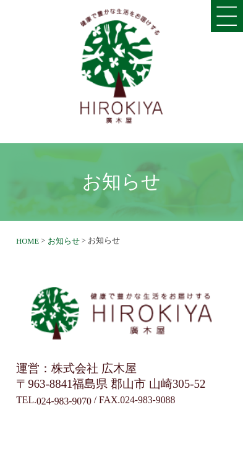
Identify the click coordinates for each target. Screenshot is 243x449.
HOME (27, 241)
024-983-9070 (64, 401)
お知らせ (64, 241)
